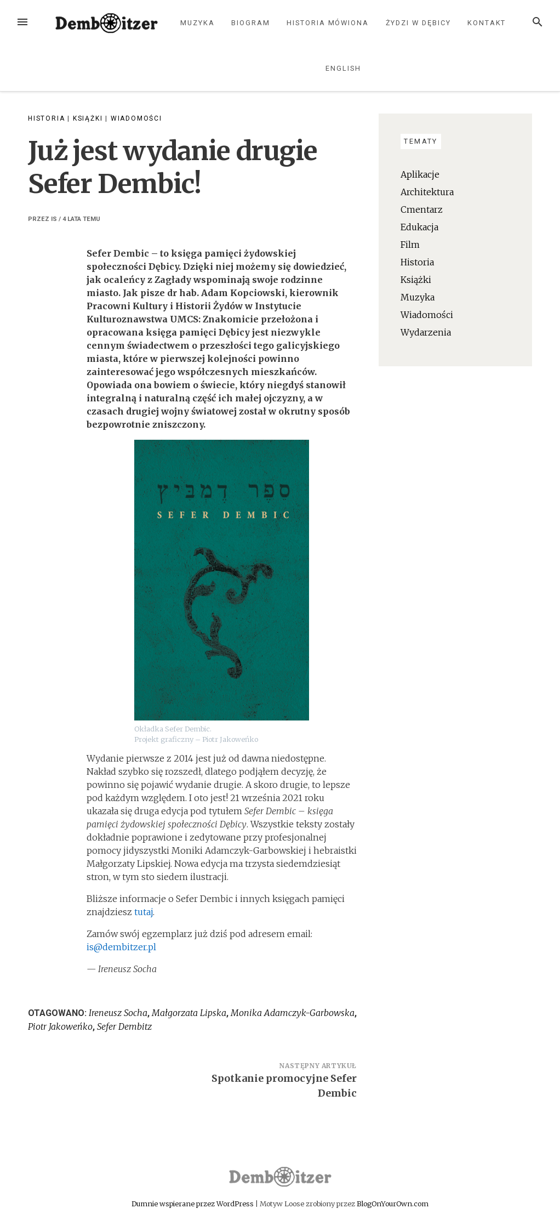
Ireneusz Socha (118, 1012)
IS (54, 219)
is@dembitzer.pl (121, 946)
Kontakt (486, 23)
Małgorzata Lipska (189, 1012)
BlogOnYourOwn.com (392, 1203)
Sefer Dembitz (124, 1026)
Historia (46, 118)
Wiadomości (136, 118)
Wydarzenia (426, 332)
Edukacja (419, 227)
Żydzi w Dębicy (418, 23)
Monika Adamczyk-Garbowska (293, 1012)
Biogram (250, 23)
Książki (88, 118)
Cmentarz (422, 209)
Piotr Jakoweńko (60, 1026)
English (343, 68)
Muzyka (197, 23)
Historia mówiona (328, 23)
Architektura (427, 191)
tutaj (143, 911)
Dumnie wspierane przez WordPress (193, 1203)
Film (410, 244)
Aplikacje (420, 174)
